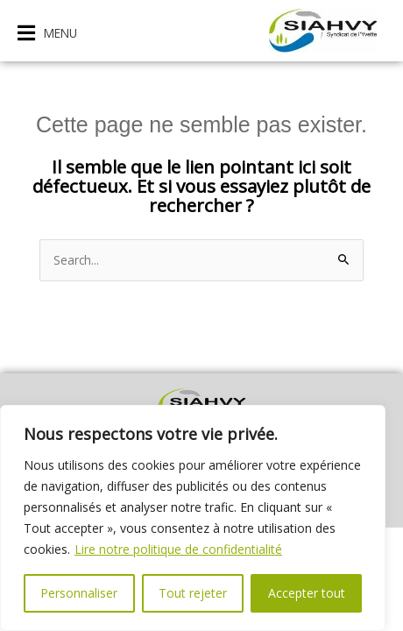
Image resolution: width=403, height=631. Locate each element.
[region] (192, 518)
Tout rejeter (193, 593)
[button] (47, 33)
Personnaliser (78, 593)
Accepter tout (306, 593)
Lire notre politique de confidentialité (178, 549)
